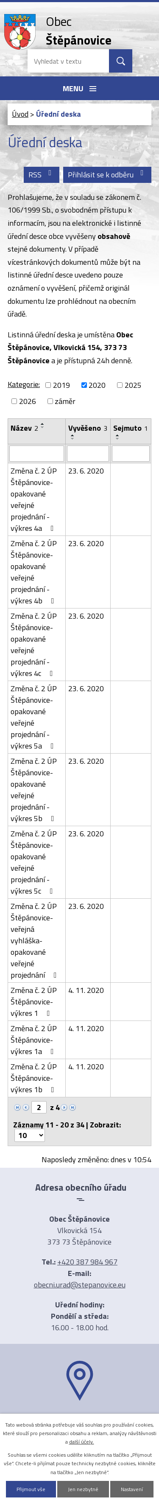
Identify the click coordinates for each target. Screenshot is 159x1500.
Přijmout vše (31, 1489)
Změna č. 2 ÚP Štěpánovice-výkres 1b (34, 1078)
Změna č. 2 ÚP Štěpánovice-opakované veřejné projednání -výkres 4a (34, 499)
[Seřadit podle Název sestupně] (42, 427)
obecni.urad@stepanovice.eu (80, 1284)
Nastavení (132, 1489)
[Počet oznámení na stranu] (29, 1135)
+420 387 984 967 (87, 1261)
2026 (27, 401)
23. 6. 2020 (86, 471)
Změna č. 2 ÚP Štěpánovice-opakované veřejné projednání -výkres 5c (34, 862)
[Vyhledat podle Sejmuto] (131, 454)
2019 (61, 385)
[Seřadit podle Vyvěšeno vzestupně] (73, 435)
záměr (65, 401)
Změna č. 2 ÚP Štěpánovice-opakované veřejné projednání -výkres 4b (34, 572)
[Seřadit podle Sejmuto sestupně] (118, 438)
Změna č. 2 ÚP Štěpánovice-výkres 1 (34, 1001)
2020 (97, 385)
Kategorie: (24, 384)
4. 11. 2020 (86, 990)
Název (24, 428)
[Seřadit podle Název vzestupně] (42, 424)
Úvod (20, 114)
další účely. (81, 1442)
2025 (133, 385)
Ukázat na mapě (79, 1417)
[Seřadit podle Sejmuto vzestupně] (118, 435)
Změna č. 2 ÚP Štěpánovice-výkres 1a (34, 1040)
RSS (41, 174)
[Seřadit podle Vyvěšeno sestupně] (73, 438)
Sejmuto (130, 428)
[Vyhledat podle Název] (36, 454)
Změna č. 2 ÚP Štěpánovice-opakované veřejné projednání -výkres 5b (34, 789)
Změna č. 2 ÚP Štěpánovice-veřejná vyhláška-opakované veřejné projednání (35, 940)
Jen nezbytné (83, 1489)
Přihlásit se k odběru (107, 174)
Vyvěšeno (87, 428)
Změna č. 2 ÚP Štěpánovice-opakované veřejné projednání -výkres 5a (34, 717)
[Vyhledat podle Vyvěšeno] (88, 454)
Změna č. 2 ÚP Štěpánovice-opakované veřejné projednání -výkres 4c (34, 644)
